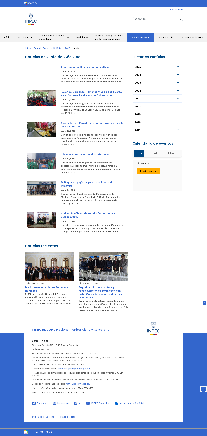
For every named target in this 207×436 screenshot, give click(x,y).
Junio (76, 48)
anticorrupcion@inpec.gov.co (74, 368)
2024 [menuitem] (138, 74)
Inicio (28, 48)
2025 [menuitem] (138, 66)
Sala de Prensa (42, 48)
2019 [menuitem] (138, 114)
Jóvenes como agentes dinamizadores (85, 154)
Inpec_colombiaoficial (131, 403)
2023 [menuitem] (138, 82)
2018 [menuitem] (138, 122)
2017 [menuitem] (138, 130)
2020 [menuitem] (138, 106)
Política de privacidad (42, 416)
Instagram (63, 403)
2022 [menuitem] (138, 90)
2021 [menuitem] (138, 98)
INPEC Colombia (100, 403)
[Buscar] (154, 18)
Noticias (57, 48)
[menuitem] (7, 37)
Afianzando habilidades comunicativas (85, 67)
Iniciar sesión (176, 9)
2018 (67, 48)
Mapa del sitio (67, 416)
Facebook (42, 403)
